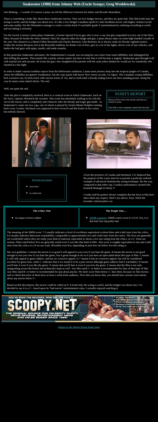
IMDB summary (98, 217)
